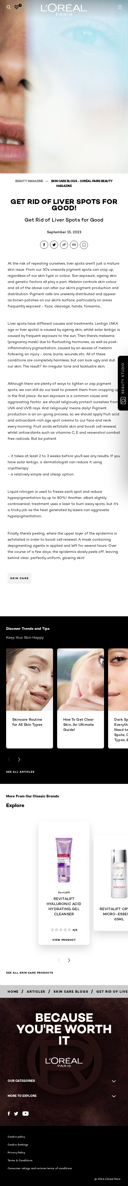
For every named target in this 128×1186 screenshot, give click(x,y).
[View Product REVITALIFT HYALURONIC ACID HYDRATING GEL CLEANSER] (64, 940)
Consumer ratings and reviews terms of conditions (40, 1168)
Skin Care (19, 578)
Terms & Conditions (20, 1160)
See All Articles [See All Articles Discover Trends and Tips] (20, 771)
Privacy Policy (16, 1152)
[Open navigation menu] (120, 7)
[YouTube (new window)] (25, 1113)
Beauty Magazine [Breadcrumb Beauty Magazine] (29, 181)
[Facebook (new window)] (9, 1113)
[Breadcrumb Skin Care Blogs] (71, 991)
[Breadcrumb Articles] (36, 991)
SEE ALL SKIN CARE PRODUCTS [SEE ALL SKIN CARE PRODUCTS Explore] (29, 972)
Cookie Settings (18, 1144)
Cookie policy (16, 1136)
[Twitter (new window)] (16, 1114)
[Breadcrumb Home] (13, 991)
